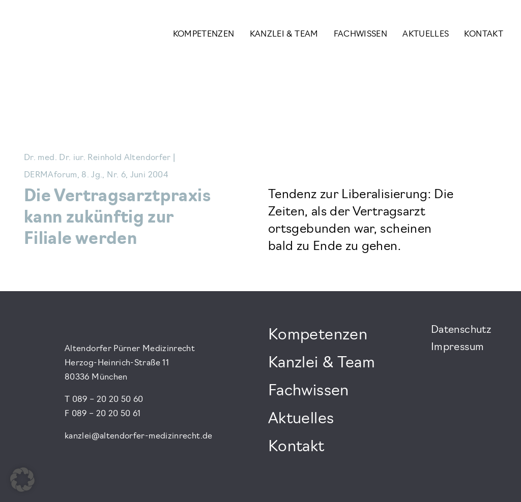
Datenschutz (461, 330)
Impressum (457, 347)
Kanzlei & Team (284, 34)
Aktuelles (425, 34)
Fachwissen (361, 34)
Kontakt (483, 34)
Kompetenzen (204, 34)
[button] (22, 479)
